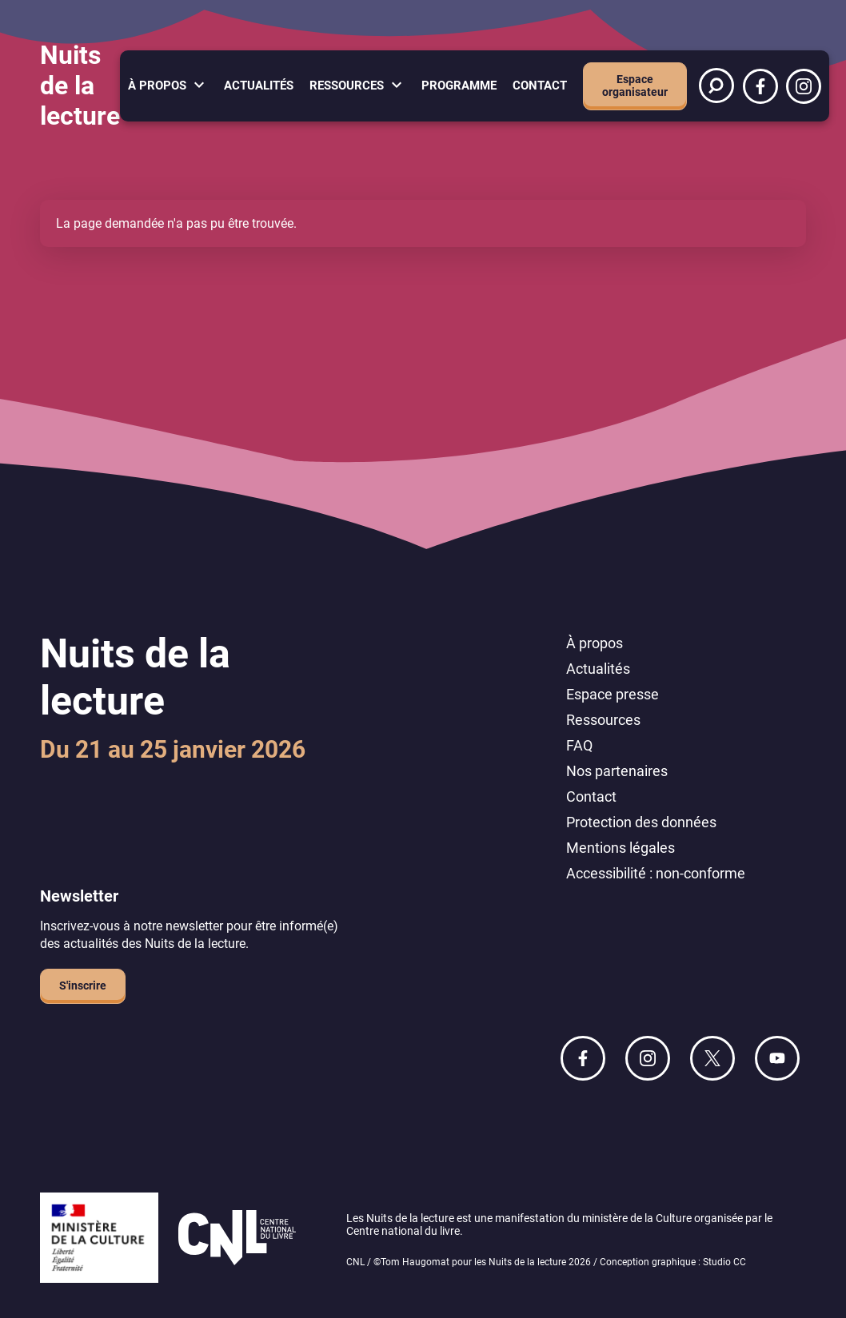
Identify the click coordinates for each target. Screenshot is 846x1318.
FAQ (579, 745)
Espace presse (612, 694)
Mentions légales (620, 847)
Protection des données (641, 822)
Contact (540, 85)
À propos (157, 85)
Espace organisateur (635, 85)
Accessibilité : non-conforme (655, 873)
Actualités (258, 85)
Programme (459, 85)
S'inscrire (82, 985)
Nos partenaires (617, 771)
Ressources (346, 85)
